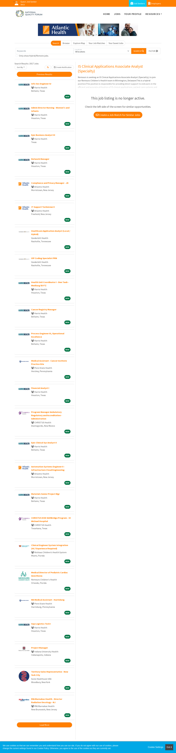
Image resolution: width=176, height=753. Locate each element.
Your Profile (133, 14)
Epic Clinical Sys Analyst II (44, 442)
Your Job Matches (97, 43)
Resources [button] (152, 14)
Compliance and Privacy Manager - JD (49, 183)
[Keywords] (44, 51)
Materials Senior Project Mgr (45, 493)
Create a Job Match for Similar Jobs (118, 115)
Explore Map (79, 43)
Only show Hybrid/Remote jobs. (34, 55)
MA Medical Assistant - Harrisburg (47, 599)
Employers (154, 3)
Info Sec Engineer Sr (41, 83)
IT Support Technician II (43, 207)
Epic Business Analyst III (43, 135)
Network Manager (40, 159)
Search (56, 43)
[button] (153, 51)
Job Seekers (137, 3)
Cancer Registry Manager (43, 309)
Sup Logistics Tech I (41, 623)
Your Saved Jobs (116, 43)
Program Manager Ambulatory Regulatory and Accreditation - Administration (46, 415)
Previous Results (44, 74)
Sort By (20, 67)
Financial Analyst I (40, 388)
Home (106, 14)
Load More (44, 725)
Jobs (117, 14)
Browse (66, 43)
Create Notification (63, 67)
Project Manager (39, 647)
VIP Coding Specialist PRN (44, 258)
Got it (169, 747)
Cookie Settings (155, 747)
